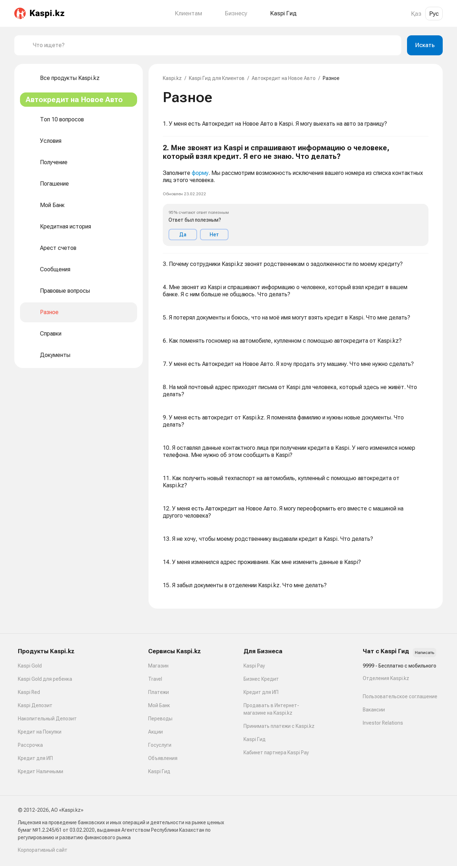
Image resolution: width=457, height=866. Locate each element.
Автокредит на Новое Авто (284, 78)
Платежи (158, 692)
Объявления (162, 758)
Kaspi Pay (254, 666)
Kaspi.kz (172, 78)
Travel (155, 679)
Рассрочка (30, 745)
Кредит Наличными (40, 771)
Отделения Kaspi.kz (386, 678)
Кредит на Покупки (39, 732)
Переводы (160, 718)
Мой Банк (159, 705)
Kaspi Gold (30, 666)
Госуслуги (159, 745)
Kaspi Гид (159, 771)
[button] (295, 194)
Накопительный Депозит (47, 718)
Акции (155, 732)
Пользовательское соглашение (400, 696)
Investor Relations (383, 723)
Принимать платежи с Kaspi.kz (279, 726)
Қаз (416, 13)
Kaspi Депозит (35, 705)
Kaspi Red (29, 692)
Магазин (158, 666)
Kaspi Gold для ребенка (45, 679)
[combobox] (214, 45)
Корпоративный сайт (42, 850)
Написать (424, 652)
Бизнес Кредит (261, 679)
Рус (434, 13)
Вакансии (374, 710)
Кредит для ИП (35, 758)
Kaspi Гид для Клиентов (217, 78)
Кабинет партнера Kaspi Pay (276, 752)
